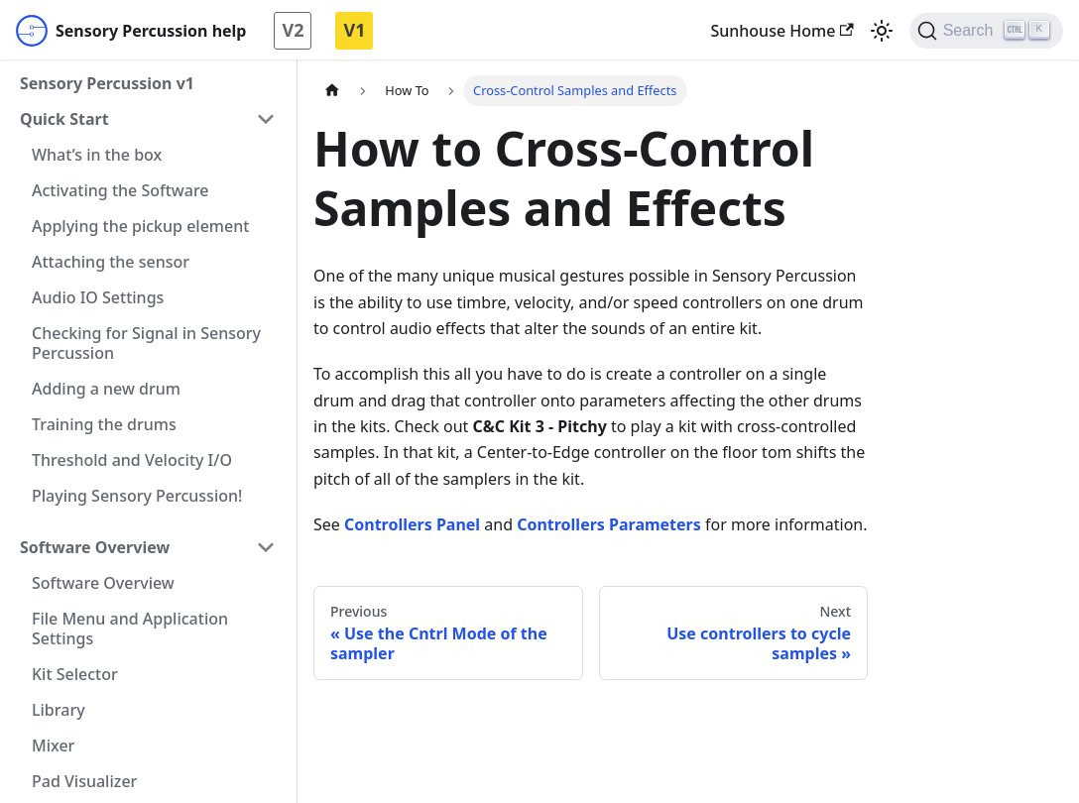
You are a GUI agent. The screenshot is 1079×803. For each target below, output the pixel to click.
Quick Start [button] (64, 119)
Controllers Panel (412, 524)
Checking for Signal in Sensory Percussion (146, 343)
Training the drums (104, 424)
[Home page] (332, 90)
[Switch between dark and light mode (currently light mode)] (882, 31)
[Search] (986, 31)
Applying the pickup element (140, 226)
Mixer (53, 745)
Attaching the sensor (110, 262)
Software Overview (103, 583)
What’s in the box (97, 155)
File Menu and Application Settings (130, 628)
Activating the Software (120, 190)
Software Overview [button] (95, 547)
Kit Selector (75, 674)
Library (58, 710)
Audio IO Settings (98, 297)
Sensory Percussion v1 (107, 83)
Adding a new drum (106, 389)
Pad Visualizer (84, 781)
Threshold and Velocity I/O (132, 460)
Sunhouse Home (781, 31)
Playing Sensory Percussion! (137, 496)
